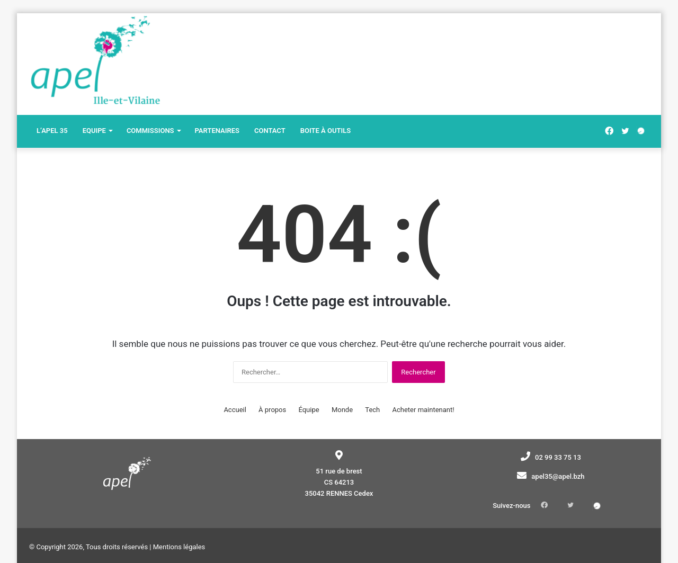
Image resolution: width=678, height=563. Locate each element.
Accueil (235, 410)
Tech (372, 410)
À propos (272, 410)
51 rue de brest (339, 471)
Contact (270, 131)
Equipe (94, 131)
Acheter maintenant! (423, 410)
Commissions (150, 131)
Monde (342, 410)
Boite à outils (325, 131)
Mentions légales (179, 530)
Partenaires (217, 131)
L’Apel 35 (52, 131)
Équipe (308, 410)
